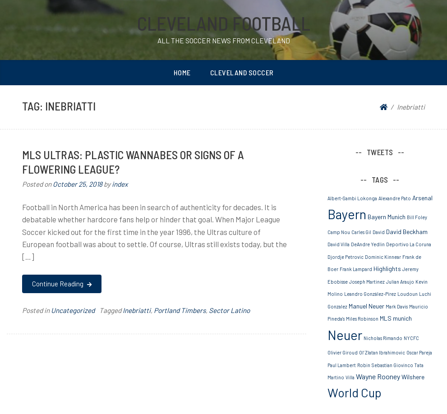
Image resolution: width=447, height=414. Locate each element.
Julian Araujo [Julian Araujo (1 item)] (400, 282)
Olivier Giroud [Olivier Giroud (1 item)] (342, 352)
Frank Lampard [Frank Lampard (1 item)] (356, 269)
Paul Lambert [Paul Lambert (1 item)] (341, 365)
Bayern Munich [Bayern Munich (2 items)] (387, 217)
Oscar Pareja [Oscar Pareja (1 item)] (419, 352)
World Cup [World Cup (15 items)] (354, 392)
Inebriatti (137, 310)
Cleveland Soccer (242, 72)
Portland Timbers (180, 310)
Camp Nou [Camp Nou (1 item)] (338, 232)
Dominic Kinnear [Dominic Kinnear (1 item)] (383, 257)
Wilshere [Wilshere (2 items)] (412, 377)
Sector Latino (229, 310)
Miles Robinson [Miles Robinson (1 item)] (362, 319)
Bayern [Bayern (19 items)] (346, 214)
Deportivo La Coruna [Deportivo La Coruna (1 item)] (408, 244)
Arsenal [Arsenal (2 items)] (422, 198)
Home (182, 72)
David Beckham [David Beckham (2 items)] (407, 231)
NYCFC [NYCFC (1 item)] (411, 338)
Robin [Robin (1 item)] (363, 365)
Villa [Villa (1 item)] (350, 377)
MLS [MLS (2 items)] (386, 318)
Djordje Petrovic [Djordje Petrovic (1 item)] (345, 257)
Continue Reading (61, 284)
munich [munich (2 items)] (402, 318)
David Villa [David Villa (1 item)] (338, 244)
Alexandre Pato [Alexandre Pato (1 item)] (394, 198)
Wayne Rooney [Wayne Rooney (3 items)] (378, 376)
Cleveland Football (223, 23)
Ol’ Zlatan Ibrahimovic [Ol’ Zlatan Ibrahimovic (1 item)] (382, 352)
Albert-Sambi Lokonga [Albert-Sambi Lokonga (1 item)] (352, 198)
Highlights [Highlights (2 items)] (387, 268)
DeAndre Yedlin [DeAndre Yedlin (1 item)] (368, 244)
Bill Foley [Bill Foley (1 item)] (417, 217)
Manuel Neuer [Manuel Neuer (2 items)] (366, 306)
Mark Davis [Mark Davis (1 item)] (397, 306)
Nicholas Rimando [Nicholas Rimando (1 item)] (383, 338)
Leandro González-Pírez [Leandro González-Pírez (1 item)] (370, 294)
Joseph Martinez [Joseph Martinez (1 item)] (367, 282)
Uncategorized (73, 310)
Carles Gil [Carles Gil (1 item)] (361, 232)
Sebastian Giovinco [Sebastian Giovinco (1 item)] (392, 365)
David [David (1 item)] (379, 232)
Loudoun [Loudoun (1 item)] (407, 294)
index (120, 184)
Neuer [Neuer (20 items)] (344, 335)
